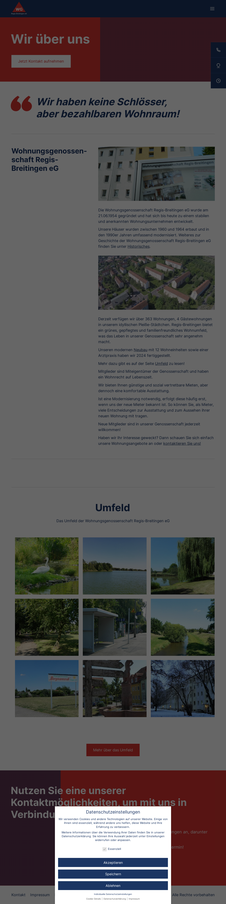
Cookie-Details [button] (93, 899)
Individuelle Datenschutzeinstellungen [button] (113, 894)
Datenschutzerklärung (76, 836)
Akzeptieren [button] (113, 862)
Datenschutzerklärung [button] (115, 899)
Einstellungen (156, 836)
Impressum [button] (134, 899)
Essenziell (111, 849)
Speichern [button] (113, 874)
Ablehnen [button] (113, 885)
